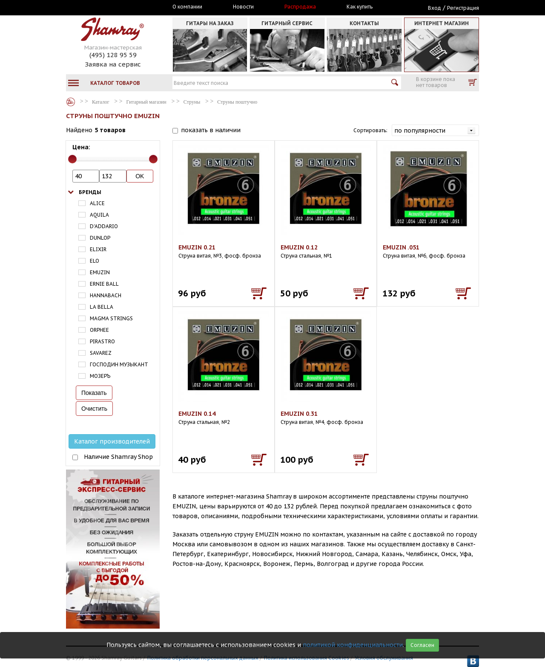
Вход (434, 8)
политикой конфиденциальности (353, 645)
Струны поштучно (237, 102)
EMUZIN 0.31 (299, 413)
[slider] (72, 159)
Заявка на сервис (113, 64)
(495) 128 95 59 (113, 55)
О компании (187, 7)
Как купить (360, 7)
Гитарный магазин (146, 102)
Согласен (422, 645)
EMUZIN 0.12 (299, 247)
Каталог (70, 102)
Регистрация (463, 8)
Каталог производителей (112, 441)
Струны (192, 102)
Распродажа (300, 7)
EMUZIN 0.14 (196, 413)
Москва (105, 7)
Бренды (90, 192)
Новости (243, 7)
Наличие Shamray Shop (118, 457)
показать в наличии (211, 130)
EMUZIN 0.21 (196, 247)
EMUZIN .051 (401, 247)
